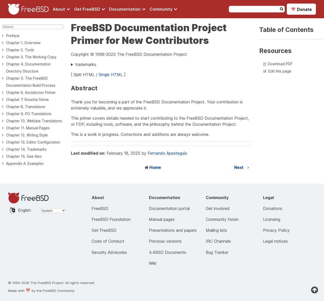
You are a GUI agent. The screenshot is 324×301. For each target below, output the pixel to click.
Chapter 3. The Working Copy (31, 57)
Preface (12, 35)
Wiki (152, 263)
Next (239, 167)
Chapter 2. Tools (20, 50)
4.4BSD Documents (167, 252)
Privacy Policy (276, 230)
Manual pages (162, 219)
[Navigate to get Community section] (163, 9)
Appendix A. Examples (25, 163)
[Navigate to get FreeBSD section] (89, 9)
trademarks (85, 64)
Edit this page (279, 71)
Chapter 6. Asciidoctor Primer (31, 92)
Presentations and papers (173, 230)
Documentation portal (169, 208)
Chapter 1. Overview (23, 43)
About (61, 9)
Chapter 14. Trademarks (26, 149)
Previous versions (165, 241)
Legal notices (275, 241)
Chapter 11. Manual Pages (28, 128)
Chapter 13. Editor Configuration (33, 142)
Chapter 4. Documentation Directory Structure (28, 67)
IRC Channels (218, 241)
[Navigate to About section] (61, 9)
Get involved (218, 208)
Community (163, 9)
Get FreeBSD (89, 9)
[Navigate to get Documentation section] (127, 9)
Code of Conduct (108, 241)
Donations (272, 208)
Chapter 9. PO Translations (28, 114)
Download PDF (280, 64)
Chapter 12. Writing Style (27, 135)
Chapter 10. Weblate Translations (34, 121)
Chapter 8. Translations (25, 106)
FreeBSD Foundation (111, 219)
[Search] (33, 26)
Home (155, 167)
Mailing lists (216, 230)
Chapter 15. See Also (24, 156)
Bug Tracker (217, 252)
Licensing (271, 219)
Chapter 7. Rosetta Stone (27, 99)
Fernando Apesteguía (167, 153)
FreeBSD (100, 208)
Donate (301, 9)
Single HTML (111, 74)
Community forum (222, 219)
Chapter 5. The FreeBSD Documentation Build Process (30, 81)
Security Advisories (109, 252)
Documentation (127, 9)
